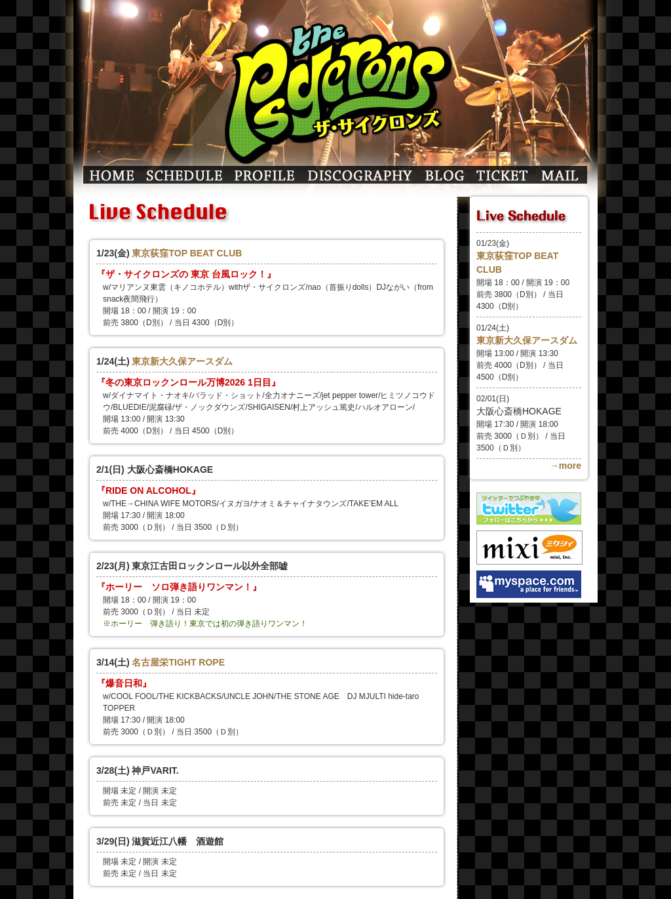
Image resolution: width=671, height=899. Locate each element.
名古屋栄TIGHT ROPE (178, 662)
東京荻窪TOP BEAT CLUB (187, 253)
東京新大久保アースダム (182, 361)
